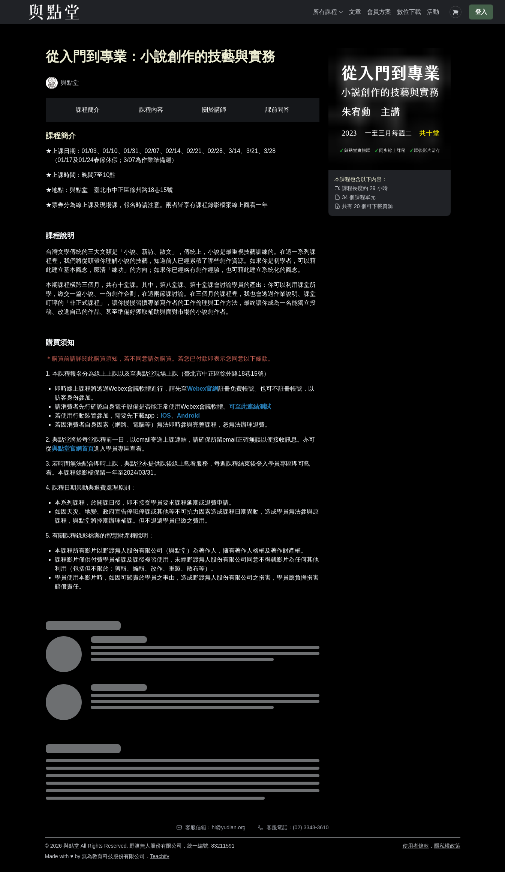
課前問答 (277, 109)
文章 (355, 12)
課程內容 (151, 109)
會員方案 (379, 12)
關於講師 (214, 109)
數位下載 (409, 12)
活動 (433, 12)
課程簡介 (88, 109)
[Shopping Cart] (456, 12)
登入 (481, 12)
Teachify (159, 856)
